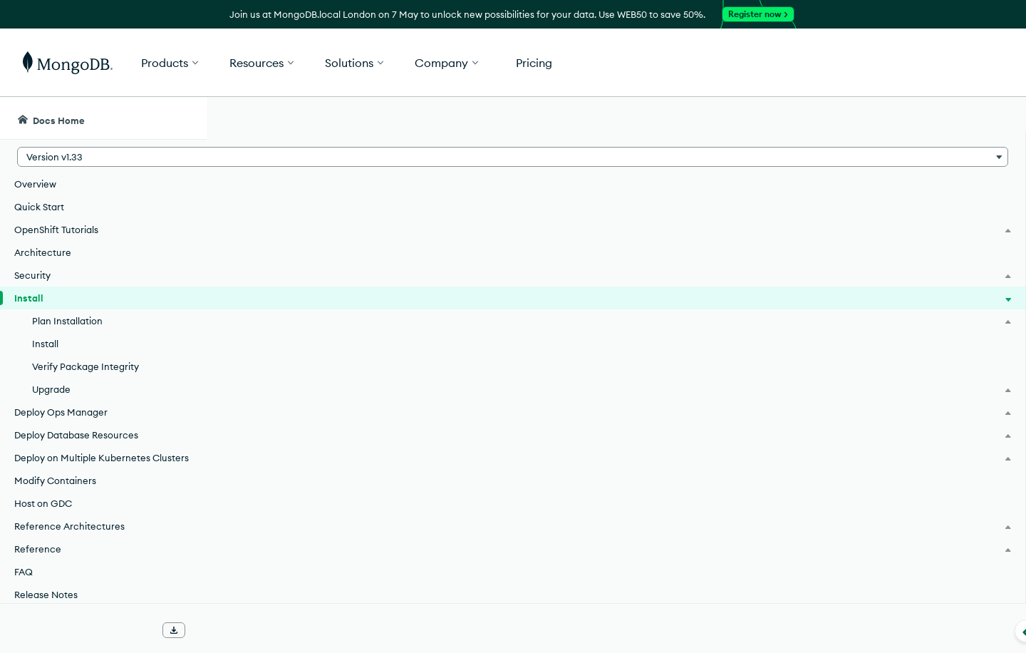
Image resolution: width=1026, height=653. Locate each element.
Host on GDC (43, 517)
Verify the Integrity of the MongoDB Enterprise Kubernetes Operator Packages (471, 525)
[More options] (799, 212)
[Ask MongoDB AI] (932, 118)
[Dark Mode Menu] (993, 118)
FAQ (23, 586)
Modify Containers (55, 494)
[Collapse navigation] (206, 630)
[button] (727, 62)
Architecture (42, 252)
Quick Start (39, 206)
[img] (868, 225)
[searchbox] (476, 118)
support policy (570, 384)
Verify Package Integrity (85, 366)
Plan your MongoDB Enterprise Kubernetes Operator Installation (432, 441)
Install (45, 343)
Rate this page (891, 199)
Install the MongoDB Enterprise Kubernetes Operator (402, 482)
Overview (35, 184)
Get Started (953, 63)
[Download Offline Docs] (173, 630)
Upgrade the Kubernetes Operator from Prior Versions (404, 567)
